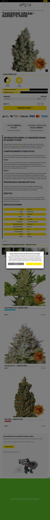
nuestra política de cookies (37, 260)
